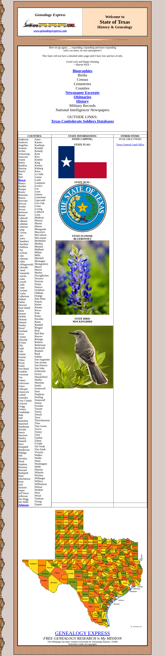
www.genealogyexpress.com (50, 31)
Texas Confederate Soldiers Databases (82, 121)
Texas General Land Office (130, 144)
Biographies (82, 71)
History (82, 101)
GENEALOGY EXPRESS (82, 633)
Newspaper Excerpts (83, 92)
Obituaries (82, 97)
